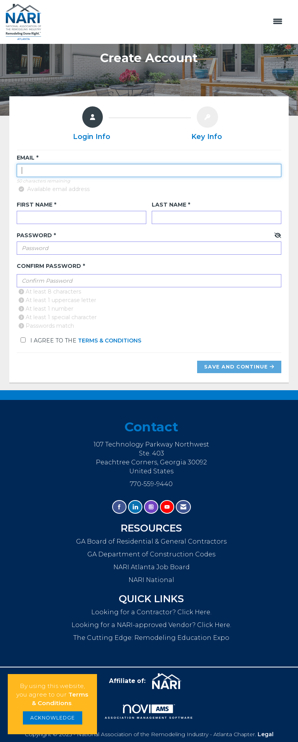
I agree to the (81, 340)
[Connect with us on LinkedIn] (135, 507)
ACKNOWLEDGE (52, 718)
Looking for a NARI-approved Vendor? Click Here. (151, 625)
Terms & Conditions (109, 340)
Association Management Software (149, 711)
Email (26, 157)
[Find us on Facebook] (119, 507)
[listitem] (91, 125)
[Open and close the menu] (165, 22)
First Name (34, 204)
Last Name (169, 204)
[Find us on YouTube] (167, 507)
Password (34, 235)
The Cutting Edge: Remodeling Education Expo (151, 637)
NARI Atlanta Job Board (151, 567)
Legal (266, 734)
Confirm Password (49, 265)
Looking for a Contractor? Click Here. (151, 612)
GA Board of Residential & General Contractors (151, 541)
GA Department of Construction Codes (151, 554)
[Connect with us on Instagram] (151, 507)
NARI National (151, 580)
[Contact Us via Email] (183, 507)
